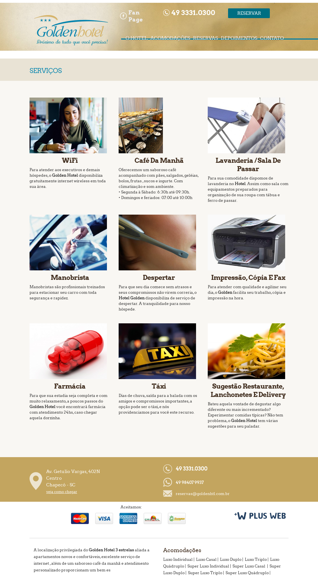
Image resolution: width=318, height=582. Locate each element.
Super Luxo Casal (249, 566)
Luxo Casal (206, 559)
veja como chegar (61, 492)
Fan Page (135, 16)
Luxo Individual (178, 559)
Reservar (249, 13)
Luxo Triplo (256, 559)
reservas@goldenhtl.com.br (203, 493)
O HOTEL (137, 38)
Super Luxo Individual (208, 566)
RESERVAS (205, 38)
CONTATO (272, 38)
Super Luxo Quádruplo (247, 573)
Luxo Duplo (230, 559)
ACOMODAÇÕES (170, 38)
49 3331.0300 (191, 469)
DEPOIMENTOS (239, 38)
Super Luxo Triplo (205, 573)
